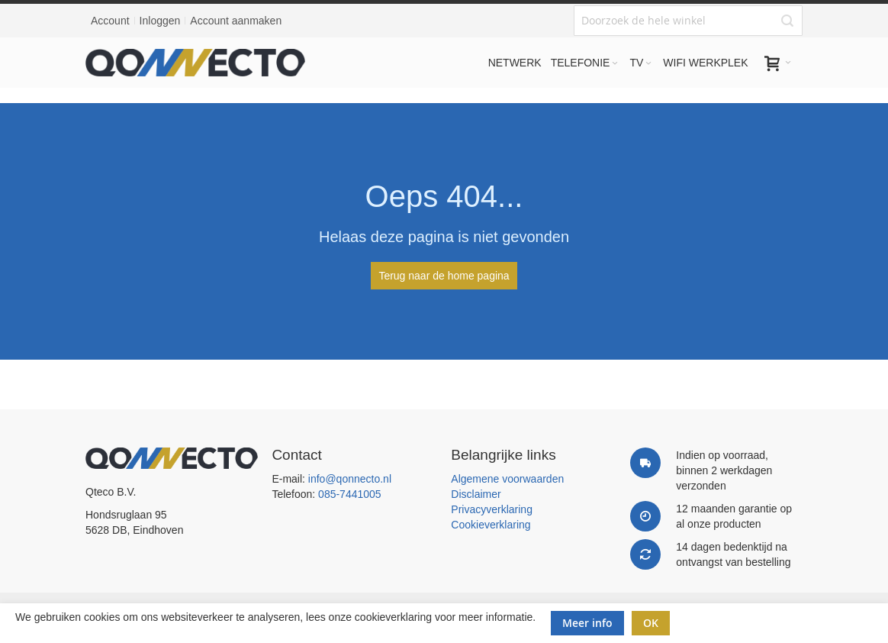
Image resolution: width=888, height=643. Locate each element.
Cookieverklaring (490, 525)
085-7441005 (349, 494)
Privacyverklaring (491, 509)
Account (110, 21)
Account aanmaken (236, 21)
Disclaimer (475, 494)
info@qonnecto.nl (349, 479)
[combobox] (688, 20)
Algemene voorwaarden (507, 479)
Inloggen (160, 21)
